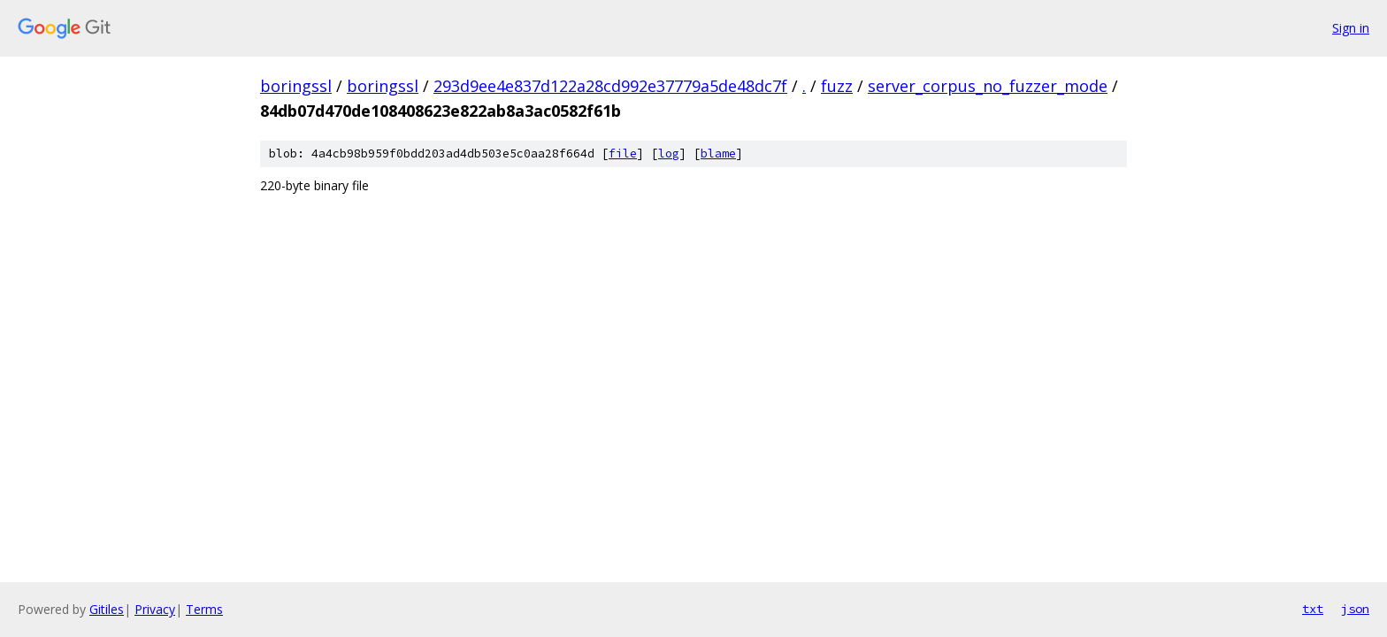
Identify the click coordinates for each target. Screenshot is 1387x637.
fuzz (837, 85)
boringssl (296, 85)
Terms (204, 609)
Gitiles (106, 609)
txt (1312, 609)
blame (718, 153)
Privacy (154, 609)
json (1355, 609)
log (668, 153)
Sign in (1350, 27)
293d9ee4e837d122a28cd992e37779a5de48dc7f (610, 85)
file (623, 153)
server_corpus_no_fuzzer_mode (987, 85)
